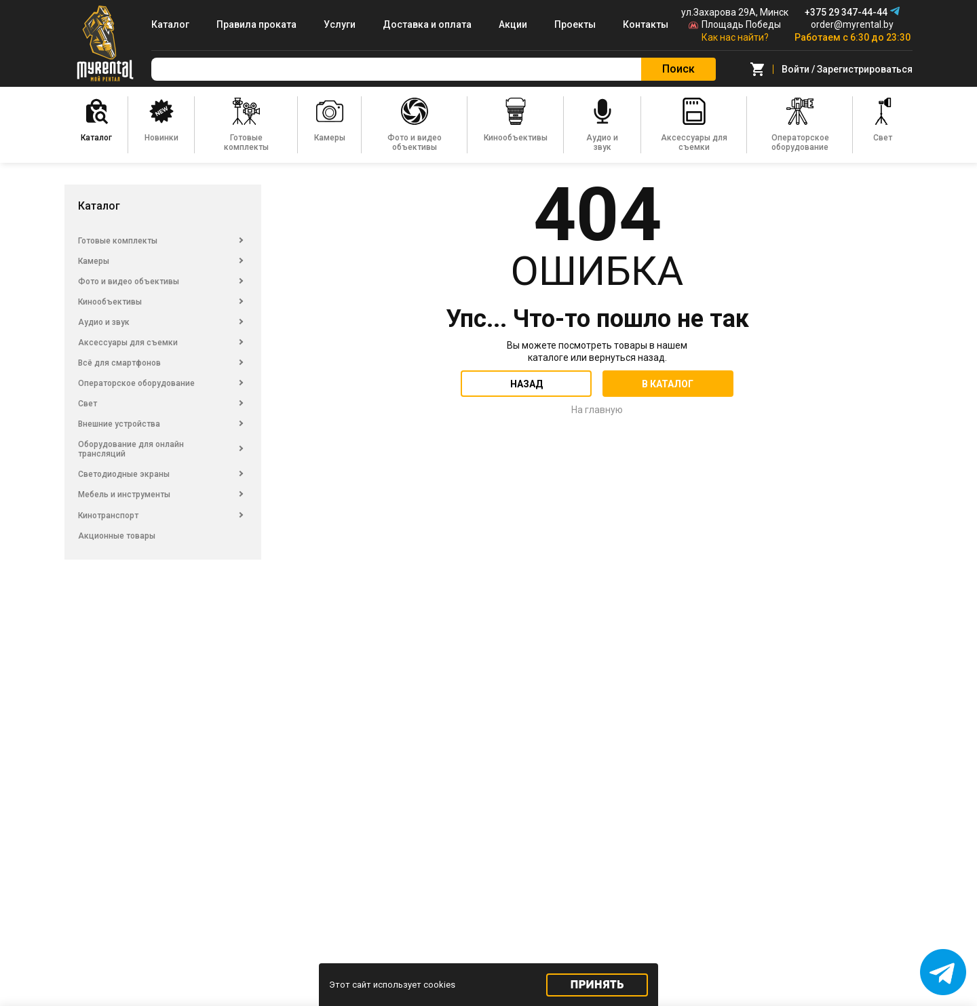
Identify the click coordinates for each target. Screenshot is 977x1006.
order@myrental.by (852, 24)
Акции (513, 24)
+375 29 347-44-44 (846, 12)
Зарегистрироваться (865, 69)
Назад (526, 384)
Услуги (340, 24)
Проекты (575, 24)
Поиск (678, 68)
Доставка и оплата (427, 24)
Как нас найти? (735, 37)
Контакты (645, 24)
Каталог (170, 24)
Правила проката (256, 24)
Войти (795, 69)
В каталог (667, 384)
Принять (597, 984)
